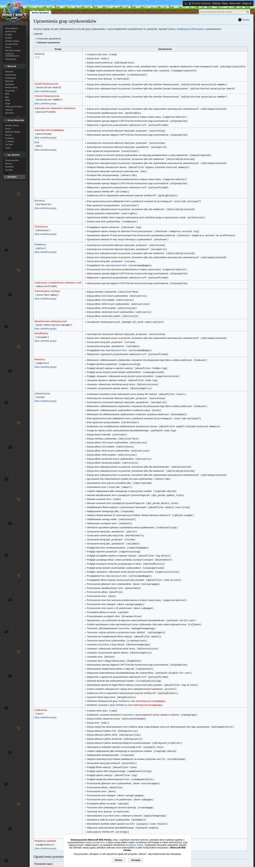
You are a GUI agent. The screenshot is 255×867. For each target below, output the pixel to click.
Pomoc (245, 19)
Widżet (38, 845)
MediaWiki (40, 839)
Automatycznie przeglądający (49, 127)
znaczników (124, 607)
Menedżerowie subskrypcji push (51, 312)
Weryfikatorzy (41, 324)
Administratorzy (42, 382)
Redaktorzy (40, 238)
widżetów (111, 611)
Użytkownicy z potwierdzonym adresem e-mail (58, 275)
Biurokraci (40, 196)
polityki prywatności (95, 842)
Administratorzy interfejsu (47, 283)
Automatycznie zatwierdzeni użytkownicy (55, 106)
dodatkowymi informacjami (190, 29)
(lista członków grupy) (46, 90)
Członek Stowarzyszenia (47, 94)
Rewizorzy (40, 349)
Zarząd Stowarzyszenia (46, 82)
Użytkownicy (41, 686)
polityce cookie (135, 845)
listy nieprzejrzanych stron (114, 258)
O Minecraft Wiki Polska (62, 861)
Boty (37, 140)
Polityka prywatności (41, 861)
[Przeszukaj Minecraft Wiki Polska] (224, 12)
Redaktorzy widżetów (45, 811)
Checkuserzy (41, 221)
